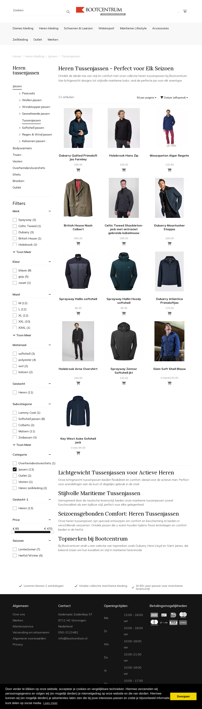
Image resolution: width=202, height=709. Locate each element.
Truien (17, 155)
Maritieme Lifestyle (133, 28)
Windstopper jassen (36, 107)
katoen (23, 372)
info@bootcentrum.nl (72, 638)
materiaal (19, 345)
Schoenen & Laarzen (78, 28)
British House (27, 238)
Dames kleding (23, 28)
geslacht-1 (20, 499)
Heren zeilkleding (30, 488)
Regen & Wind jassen (37, 134)
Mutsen (24, 431)
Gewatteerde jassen (36, 113)
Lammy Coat (26, 413)
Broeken (18, 181)
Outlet (38, 39)
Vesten (17, 161)
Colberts (23, 425)
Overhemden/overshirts (29, 168)
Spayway (24, 220)
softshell (24, 353)
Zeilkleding (20, 39)
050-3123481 (68, 632)
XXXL (21, 328)
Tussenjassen (70, 56)
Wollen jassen (32, 100)
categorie (20, 454)
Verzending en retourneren (31, 632)
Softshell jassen (33, 128)
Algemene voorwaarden (29, 638)
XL (20, 315)
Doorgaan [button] (183, 696)
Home (17, 56)
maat (16, 294)
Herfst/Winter (28, 555)
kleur (16, 262)
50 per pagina (146, 97)
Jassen (52, 56)
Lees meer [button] (50, 703)
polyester (24, 360)
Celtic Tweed (27, 226)
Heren (23, 392)
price (16, 520)
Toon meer (22, 252)
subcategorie (22, 404)
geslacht (19, 384)
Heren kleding (48, 28)
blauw (22, 270)
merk (16, 211)
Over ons (19, 614)
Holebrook (25, 244)
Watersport (106, 28)
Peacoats (28, 93)
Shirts (17, 174)
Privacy (18, 644)
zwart (22, 283)
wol (20, 366)
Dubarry (23, 232)
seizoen (18, 540)
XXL (21, 321)
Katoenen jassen (33, 141)
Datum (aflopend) (174, 97)
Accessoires (160, 28)
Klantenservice (23, 626)
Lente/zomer (26, 549)
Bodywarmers (22, 148)
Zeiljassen (25, 437)
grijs (21, 276)
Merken (53, 39)
